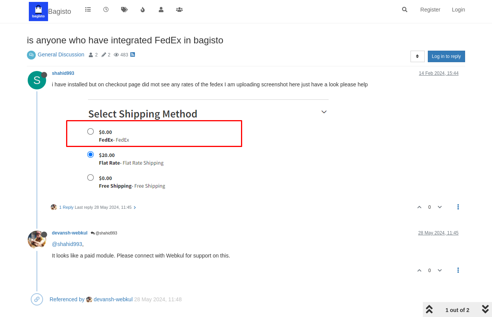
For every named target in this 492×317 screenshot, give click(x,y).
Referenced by (67, 299)
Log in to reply (446, 56)
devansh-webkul (70, 233)
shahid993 (63, 73)
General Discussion (61, 54)
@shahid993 (104, 233)
